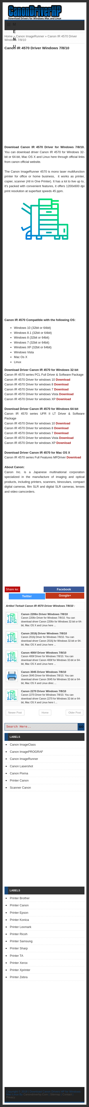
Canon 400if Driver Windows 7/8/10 (43, 652)
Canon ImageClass (23, 744)
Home (9, 36)
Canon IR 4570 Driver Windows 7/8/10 (37, 48)
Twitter (27, 596)
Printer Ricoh (19, 934)
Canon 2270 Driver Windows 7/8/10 (43, 691)
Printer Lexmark (20, 927)
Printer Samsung (21, 941)
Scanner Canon (20, 787)
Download (63, 379)
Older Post (74, 712)
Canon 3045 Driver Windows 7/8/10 (43, 671)
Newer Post (15, 712)
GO (81, 726)
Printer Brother (20, 898)
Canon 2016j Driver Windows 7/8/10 (44, 633)
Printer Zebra (19, 977)
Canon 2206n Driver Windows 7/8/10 (44, 614)
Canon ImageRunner (30, 36)
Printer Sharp (19, 948)
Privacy (10, 1097)
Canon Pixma (19, 773)
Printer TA (16, 955)
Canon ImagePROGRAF (26, 751)
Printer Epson (19, 912)
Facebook (64, 589)
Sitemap (55, 1094)
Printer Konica (19, 920)
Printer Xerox (19, 963)
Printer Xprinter (20, 970)
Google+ (65, 595)
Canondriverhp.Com (35, 1094)
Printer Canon (19, 780)
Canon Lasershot (21, 766)
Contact (67, 1094)
